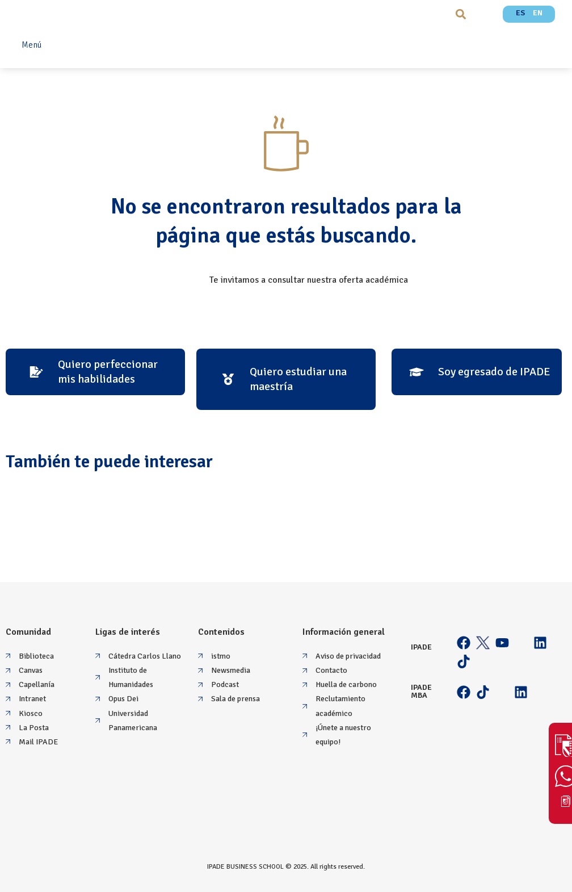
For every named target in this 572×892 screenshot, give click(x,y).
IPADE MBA (421, 691)
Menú (31, 45)
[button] (461, 14)
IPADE (421, 647)
